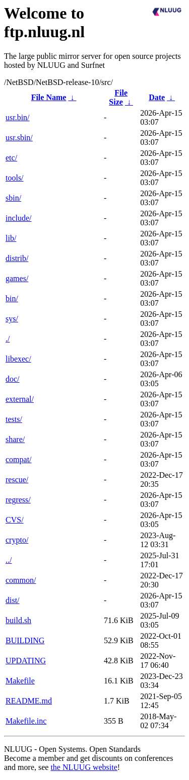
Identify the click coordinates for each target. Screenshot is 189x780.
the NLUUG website (83, 767)
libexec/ (18, 359)
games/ (17, 278)
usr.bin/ (18, 117)
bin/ (12, 298)
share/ (15, 439)
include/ (19, 218)
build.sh (18, 620)
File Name (49, 97)
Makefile (20, 680)
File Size (118, 97)
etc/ (11, 157)
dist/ (13, 600)
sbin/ (13, 198)
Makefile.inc (26, 721)
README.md (29, 701)
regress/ (18, 499)
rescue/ (17, 479)
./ (8, 338)
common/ (21, 580)
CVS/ (15, 519)
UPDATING (26, 660)
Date (157, 97)
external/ (20, 399)
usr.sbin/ (19, 137)
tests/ (14, 419)
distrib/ (17, 258)
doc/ (13, 379)
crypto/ (17, 540)
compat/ (19, 459)
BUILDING (25, 640)
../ (9, 560)
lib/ (11, 238)
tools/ (15, 178)
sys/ (12, 318)
